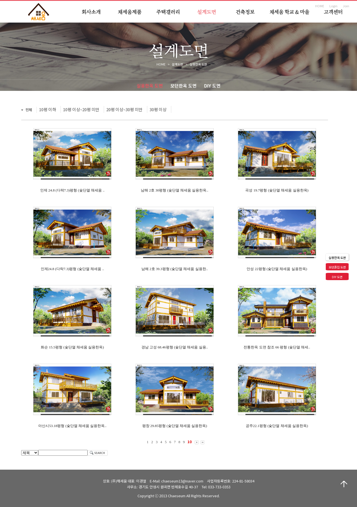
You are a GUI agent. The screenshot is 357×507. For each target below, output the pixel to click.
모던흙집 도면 (337, 267)
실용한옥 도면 (150, 85)
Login (333, 6)
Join (346, 6)
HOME (319, 6)
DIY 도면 (212, 85)
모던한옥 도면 (183, 85)
